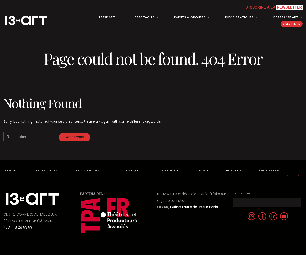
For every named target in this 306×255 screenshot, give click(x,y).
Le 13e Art (10, 170)
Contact (202, 170)
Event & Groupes (86, 170)
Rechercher (241, 193)
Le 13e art (107, 17)
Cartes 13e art (285, 17)
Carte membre (168, 170)
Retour (295, 176)
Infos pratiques (239, 17)
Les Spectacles (45, 170)
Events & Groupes (189, 17)
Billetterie (291, 24)
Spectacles (145, 17)
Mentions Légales (271, 170)
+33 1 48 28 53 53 (17, 227)
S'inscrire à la (274, 7)
